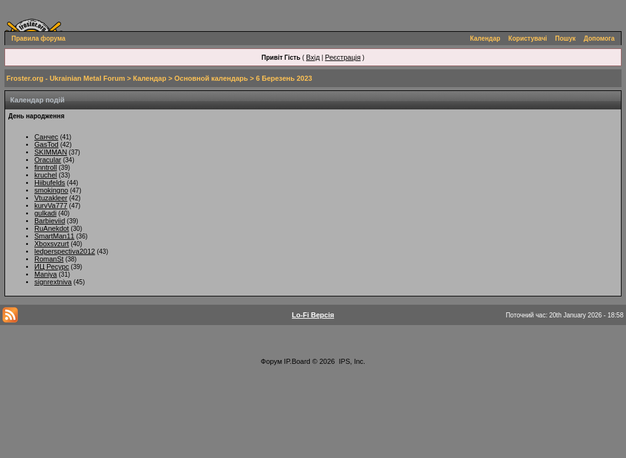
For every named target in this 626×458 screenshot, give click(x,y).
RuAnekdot (51, 228)
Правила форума (38, 38)
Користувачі (527, 38)
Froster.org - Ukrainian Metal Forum (65, 78)
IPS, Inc (351, 361)
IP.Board (297, 361)
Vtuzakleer (50, 198)
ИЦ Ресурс (51, 266)
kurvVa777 (50, 205)
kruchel (45, 175)
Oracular (47, 159)
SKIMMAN (50, 152)
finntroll (45, 167)
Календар (485, 38)
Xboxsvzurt (51, 243)
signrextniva (53, 282)
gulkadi (45, 213)
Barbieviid (49, 221)
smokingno (51, 190)
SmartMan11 (54, 236)
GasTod (46, 144)
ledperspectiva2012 (64, 251)
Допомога (599, 38)
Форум (271, 361)
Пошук (565, 38)
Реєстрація (343, 57)
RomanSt (49, 259)
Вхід (313, 57)
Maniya (45, 274)
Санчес (46, 137)
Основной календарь (211, 78)
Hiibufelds (49, 182)
